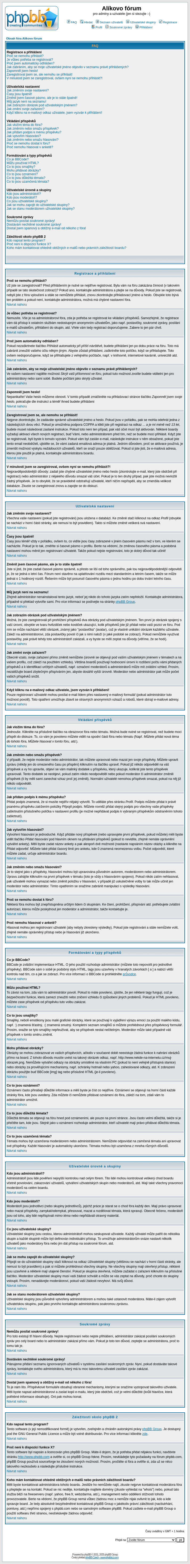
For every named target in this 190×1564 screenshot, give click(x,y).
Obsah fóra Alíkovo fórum (24, 38)
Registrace (168, 22)
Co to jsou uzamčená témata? (28, 181)
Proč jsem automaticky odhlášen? (30, 63)
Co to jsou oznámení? (22, 174)
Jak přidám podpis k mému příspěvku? (34, 132)
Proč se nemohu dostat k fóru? (28, 143)
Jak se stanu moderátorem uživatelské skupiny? (41, 208)
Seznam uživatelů (109, 22)
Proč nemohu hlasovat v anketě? (30, 147)
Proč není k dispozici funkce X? (29, 244)
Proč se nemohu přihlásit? (25, 56)
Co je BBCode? (18, 159)
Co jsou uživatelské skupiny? (27, 201)
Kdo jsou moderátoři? (22, 197)
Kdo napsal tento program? (26, 240)
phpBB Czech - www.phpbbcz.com (101, 1557)
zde (144, 1434)
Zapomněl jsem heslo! (22, 71)
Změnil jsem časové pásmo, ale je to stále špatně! (42, 98)
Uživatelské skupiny (141, 22)
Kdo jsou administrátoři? (24, 194)
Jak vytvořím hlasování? (24, 136)
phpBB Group (125, 602)
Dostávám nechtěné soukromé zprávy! (34, 224)
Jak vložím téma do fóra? (24, 125)
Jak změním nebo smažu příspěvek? (33, 128)
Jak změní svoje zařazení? (25, 109)
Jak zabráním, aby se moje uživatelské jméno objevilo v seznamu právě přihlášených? (68, 67)
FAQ (72, 22)
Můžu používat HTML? (23, 163)
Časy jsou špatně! (19, 94)
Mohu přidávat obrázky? (24, 170)
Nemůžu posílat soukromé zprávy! (31, 221)
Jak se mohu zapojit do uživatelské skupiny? (38, 205)
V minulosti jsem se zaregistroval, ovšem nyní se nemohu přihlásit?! (54, 78)
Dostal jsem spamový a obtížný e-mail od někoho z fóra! (46, 228)
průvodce (129, 974)
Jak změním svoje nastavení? (28, 90)
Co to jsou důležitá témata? (26, 178)
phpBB (87, 1554)
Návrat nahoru (17, 304)
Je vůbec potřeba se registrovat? (30, 59)
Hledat (86, 22)
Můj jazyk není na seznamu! (26, 101)
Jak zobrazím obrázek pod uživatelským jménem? (42, 105)
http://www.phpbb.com (33, 1457)
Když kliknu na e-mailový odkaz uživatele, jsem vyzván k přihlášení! (54, 113)
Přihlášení (143, 27)
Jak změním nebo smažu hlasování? (33, 140)
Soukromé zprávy (118, 27)
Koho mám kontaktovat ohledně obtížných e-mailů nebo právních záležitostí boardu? (66, 248)
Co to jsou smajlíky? (21, 167)
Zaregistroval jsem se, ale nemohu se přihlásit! (39, 74)
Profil (97, 27)
